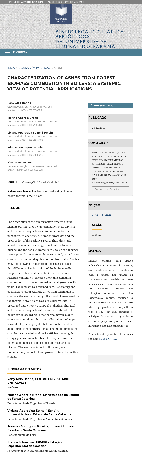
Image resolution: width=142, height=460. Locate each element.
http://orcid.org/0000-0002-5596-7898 (25, 140)
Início (11, 67)
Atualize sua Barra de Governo (65, 2)
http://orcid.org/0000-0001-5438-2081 (24, 125)
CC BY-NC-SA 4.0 (108, 338)
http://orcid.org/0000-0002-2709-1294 (25, 155)
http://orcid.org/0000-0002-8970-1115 (24, 110)
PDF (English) (103, 105)
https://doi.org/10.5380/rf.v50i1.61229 (38, 182)
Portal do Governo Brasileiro (26, 2)
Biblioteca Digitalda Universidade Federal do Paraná (90, 39)
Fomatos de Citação (107, 189)
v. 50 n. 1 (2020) (42, 67)
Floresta (20, 52)
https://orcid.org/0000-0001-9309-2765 (25, 170)
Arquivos (24, 67)
